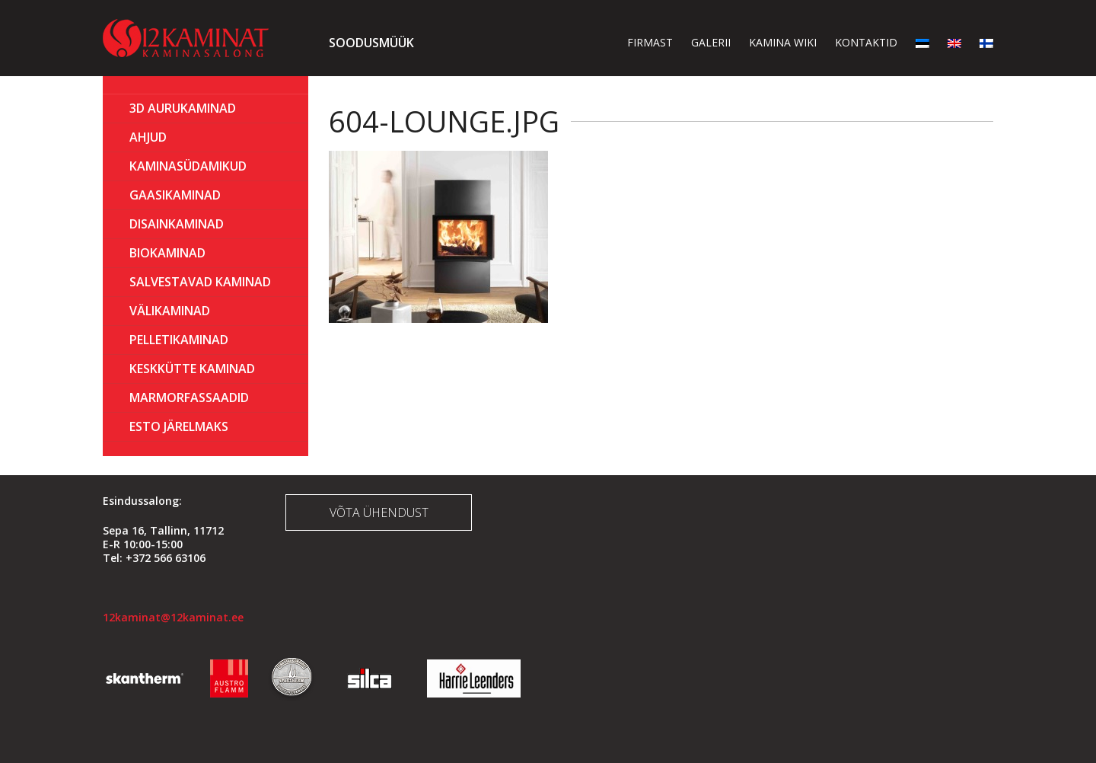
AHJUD (148, 137)
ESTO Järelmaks (178, 426)
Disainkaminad (176, 223)
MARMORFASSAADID (189, 397)
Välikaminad (169, 310)
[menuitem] (922, 42)
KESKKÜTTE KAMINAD (192, 368)
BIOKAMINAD (167, 252)
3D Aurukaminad (182, 108)
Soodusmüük (371, 42)
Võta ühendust (379, 512)
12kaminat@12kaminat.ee (173, 617)
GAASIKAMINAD (175, 195)
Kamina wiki (783, 42)
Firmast (650, 42)
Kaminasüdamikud (188, 166)
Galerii (711, 42)
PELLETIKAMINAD (178, 339)
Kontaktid (866, 42)
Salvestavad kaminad (200, 281)
